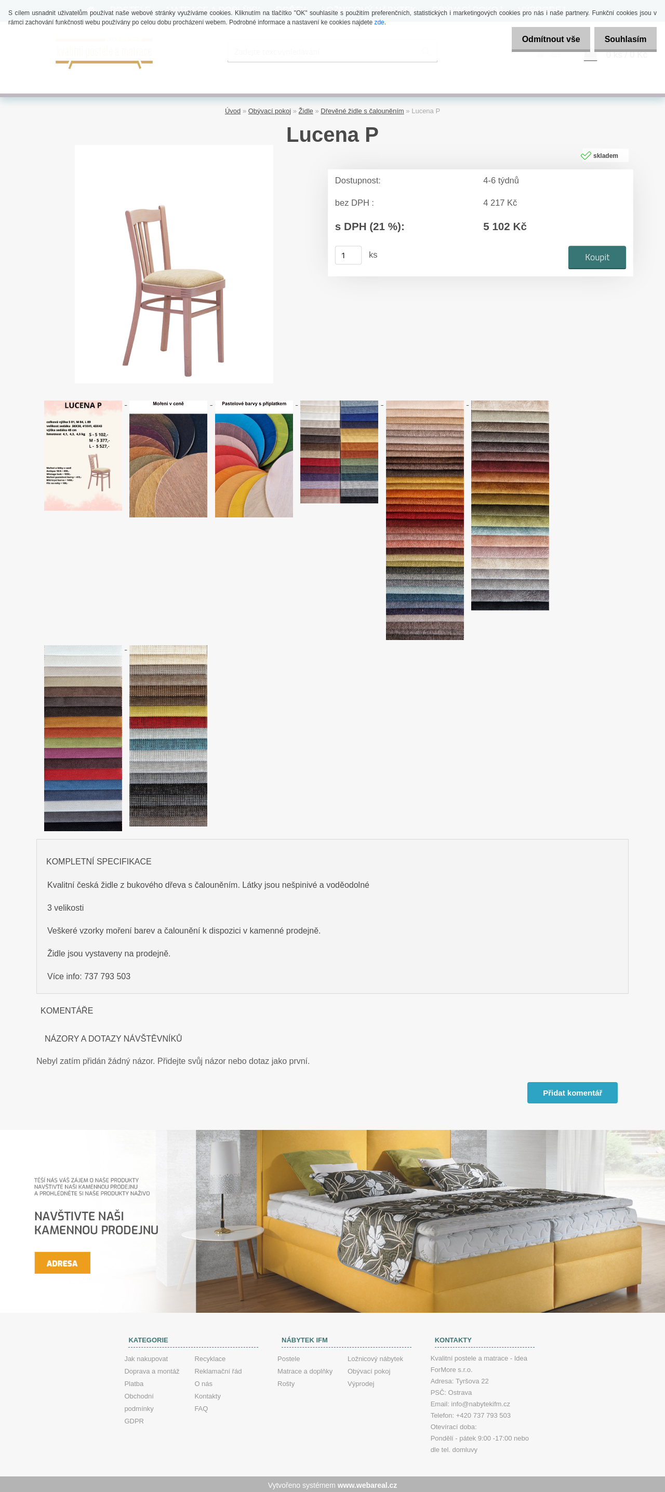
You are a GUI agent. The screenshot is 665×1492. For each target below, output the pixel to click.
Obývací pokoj (269, 109)
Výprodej (361, 1382)
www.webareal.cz (367, 1483)
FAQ (201, 1406)
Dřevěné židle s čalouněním (362, 109)
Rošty (286, 1382)
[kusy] (348, 253)
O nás (203, 1382)
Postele (288, 1357)
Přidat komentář (572, 1090)
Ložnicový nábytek (375, 1357)
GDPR (134, 1419)
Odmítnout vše (542, 39)
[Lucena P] (174, 147)
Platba (133, 1382)
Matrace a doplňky (304, 1369)
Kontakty (207, 1394)
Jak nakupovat (146, 1357)
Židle (306, 109)
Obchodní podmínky (138, 1400)
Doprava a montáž (151, 1369)
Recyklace (209, 1357)
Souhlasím (623, 39)
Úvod (233, 109)
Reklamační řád (218, 1369)
